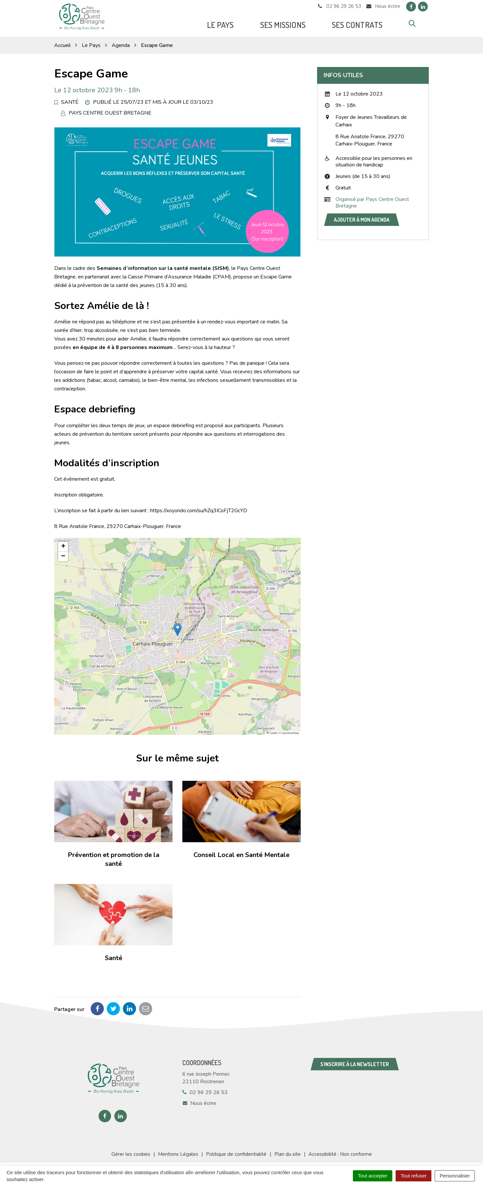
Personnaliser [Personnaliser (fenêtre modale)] (455, 1175)
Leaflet (271, 729)
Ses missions (283, 23)
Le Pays (220, 23)
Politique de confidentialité (236, 1150)
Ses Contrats (357, 23)
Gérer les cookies (130, 1150)
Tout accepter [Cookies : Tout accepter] (372, 1175)
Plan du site (287, 1150)
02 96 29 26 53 (205, 1088)
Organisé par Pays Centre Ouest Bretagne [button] (372, 199)
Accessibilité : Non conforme (340, 1150)
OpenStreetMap (290, 729)
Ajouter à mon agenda (361, 216)
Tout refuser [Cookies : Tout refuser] (413, 1175)
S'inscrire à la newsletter (354, 1060)
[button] (177, 626)
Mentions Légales (178, 1150)
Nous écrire (199, 1099)
